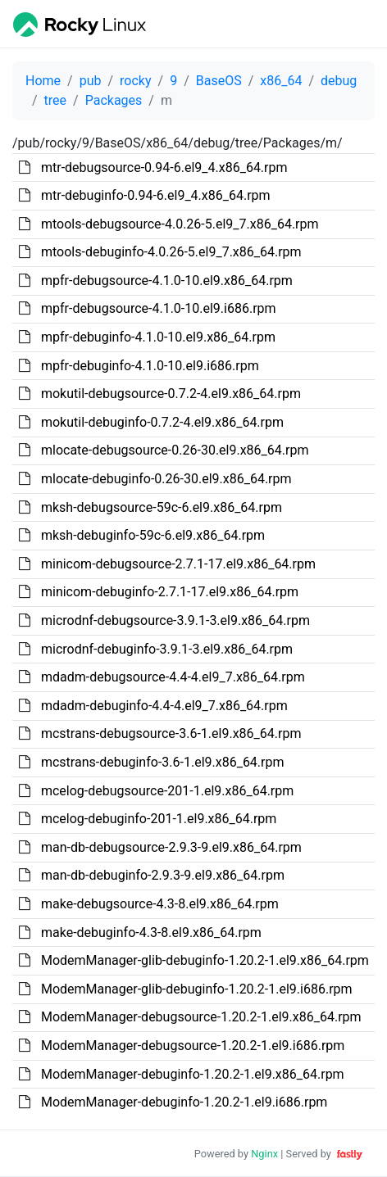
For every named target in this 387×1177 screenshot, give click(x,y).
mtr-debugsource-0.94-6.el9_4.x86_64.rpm (164, 167)
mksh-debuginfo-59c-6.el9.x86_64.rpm (153, 535)
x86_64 (281, 80)
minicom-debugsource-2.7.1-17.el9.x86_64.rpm (178, 564)
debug (339, 80)
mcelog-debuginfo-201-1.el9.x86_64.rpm (158, 818)
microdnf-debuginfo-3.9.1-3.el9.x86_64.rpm (167, 649)
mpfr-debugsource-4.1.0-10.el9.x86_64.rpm (167, 280)
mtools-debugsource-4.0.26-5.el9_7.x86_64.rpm (180, 224)
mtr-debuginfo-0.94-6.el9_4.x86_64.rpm (156, 195)
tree (55, 100)
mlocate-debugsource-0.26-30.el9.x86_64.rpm (175, 450)
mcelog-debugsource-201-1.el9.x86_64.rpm (167, 791)
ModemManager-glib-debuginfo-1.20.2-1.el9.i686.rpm (197, 989)
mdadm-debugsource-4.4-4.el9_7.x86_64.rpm (173, 677)
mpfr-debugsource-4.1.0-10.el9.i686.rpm (158, 308)
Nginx (264, 1154)
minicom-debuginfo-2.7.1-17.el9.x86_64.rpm (169, 592)
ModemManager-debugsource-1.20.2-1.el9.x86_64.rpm (201, 1017)
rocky (135, 80)
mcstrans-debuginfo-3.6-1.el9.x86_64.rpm (163, 762)
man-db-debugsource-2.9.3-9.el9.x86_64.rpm (171, 847)
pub (91, 80)
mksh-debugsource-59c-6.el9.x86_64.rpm (161, 507)
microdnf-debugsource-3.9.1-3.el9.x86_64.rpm (175, 620)
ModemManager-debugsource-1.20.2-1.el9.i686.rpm (192, 1045)
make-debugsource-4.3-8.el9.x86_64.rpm (160, 904)
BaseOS (219, 80)
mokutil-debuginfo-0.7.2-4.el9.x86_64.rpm (162, 422)
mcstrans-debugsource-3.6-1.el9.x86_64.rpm (171, 733)
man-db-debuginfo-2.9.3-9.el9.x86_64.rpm (163, 875)
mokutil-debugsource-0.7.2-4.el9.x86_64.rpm (171, 393)
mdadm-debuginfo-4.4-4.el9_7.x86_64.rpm (164, 705)
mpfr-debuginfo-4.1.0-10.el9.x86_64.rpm (158, 337)
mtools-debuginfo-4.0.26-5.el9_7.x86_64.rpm (171, 252)
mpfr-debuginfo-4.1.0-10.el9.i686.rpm (150, 365)
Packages (114, 100)
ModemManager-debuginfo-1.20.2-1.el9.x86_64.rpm (192, 1074)
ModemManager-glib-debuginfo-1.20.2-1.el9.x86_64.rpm (205, 960)
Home (43, 80)
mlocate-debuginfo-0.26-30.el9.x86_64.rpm (166, 479)
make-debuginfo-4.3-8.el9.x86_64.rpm (151, 932)
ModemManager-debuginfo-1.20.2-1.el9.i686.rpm (184, 1102)
